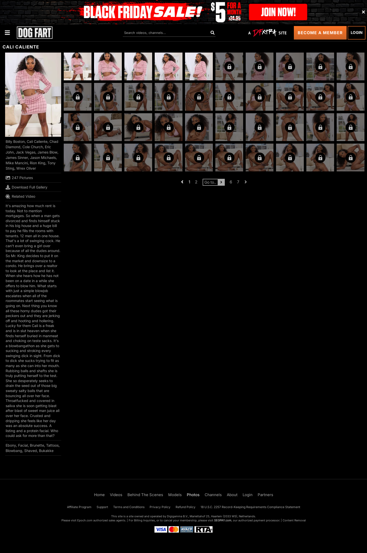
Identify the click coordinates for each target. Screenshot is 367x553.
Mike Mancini (17, 163)
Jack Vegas (25, 152)
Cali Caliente (37, 141)
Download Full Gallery (26, 187)
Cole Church (32, 147)
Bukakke (46, 450)
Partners (265, 494)
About (232, 494)
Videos (116, 494)
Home (99, 494)
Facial (23, 445)
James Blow (47, 152)
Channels (213, 494)
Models (175, 494)
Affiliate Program (79, 507)
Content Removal (294, 520)
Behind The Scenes (145, 494)
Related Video (20, 196)
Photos (193, 494)
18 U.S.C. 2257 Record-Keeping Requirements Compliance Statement (250, 507)
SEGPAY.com (222, 520)
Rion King (37, 163)
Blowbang (14, 450)
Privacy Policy (160, 507)
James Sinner (17, 157)
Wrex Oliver (26, 168)
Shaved (30, 450)
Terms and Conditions (129, 507)
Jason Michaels (43, 157)
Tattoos (52, 445)
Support (102, 507)
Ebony (11, 445)
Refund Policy (185, 507)
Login (356, 32)
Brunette (37, 445)
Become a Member (320, 32)
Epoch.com (85, 520)
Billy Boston (15, 141)
